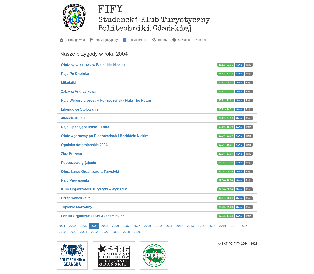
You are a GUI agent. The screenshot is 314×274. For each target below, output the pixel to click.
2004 (93, 225)
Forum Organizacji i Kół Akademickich (93, 216)
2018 (244, 225)
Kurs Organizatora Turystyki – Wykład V (94, 189)
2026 (137, 232)
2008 (136, 225)
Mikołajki (68, 82)
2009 (147, 225)
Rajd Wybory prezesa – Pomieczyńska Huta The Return (106, 100)
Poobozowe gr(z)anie (78, 163)
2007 (126, 225)
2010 (158, 225)
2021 (83, 232)
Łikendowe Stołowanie (80, 109)
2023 (105, 232)
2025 (126, 232)
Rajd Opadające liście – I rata (85, 127)
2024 (116, 232)
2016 (222, 225)
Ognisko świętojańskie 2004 (84, 145)
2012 (179, 225)
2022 (94, 232)
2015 (211, 225)
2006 (115, 225)
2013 (190, 225)
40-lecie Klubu (73, 118)
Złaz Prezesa (71, 154)
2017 (233, 225)
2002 (72, 225)
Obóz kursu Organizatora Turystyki (90, 171)
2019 (62, 232)
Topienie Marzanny (76, 207)
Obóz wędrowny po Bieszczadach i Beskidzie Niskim (104, 136)
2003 (83, 225)
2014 (201, 225)
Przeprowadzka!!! (75, 198)
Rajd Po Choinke (75, 74)
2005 (104, 225)
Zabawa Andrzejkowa (78, 91)
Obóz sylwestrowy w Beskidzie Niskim (93, 65)
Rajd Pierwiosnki (75, 180)
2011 (169, 225)
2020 (73, 232)
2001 (61, 225)
